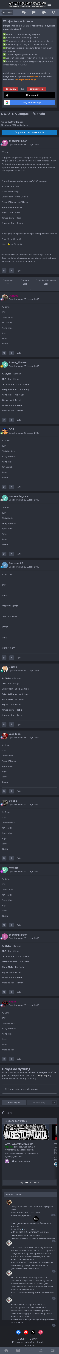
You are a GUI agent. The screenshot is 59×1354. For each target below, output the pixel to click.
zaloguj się (41, 1075)
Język (22, 1338)
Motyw (34, 1338)
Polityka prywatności (23, 1342)
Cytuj (19, 270)
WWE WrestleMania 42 (19, 1144)
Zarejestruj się (36, 89)
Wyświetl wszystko (29, 1182)
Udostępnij (14, 1102)
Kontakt (40, 1342)
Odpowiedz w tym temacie (29, 132)
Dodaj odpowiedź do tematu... (22, 1089)
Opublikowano (24, 144)
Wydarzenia (10, 1150)
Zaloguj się (11, 89)
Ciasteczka (29, 1345)
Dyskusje (24, 125)
